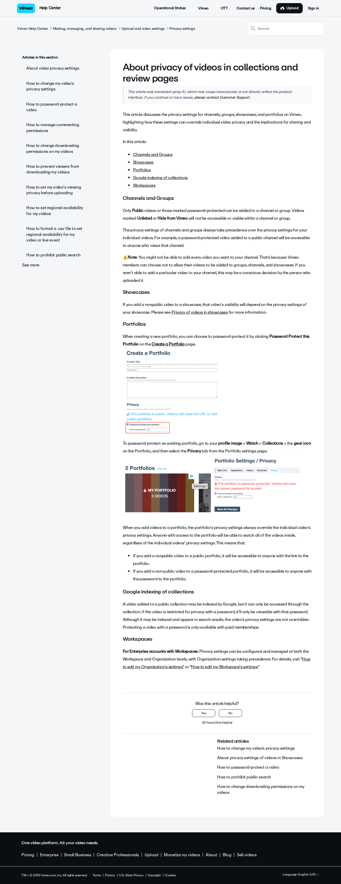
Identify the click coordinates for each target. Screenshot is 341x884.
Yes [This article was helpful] (203, 713)
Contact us (246, 8)
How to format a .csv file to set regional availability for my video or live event (54, 234)
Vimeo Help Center (32, 29)
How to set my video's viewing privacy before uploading (53, 190)
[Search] (285, 28)
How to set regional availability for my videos (54, 210)
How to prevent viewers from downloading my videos (52, 169)
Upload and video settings (143, 29)
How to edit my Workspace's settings (224, 666)
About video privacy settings (52, 68)
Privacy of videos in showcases (200, 312)
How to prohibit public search (53, 255)
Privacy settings (182, 29)
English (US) (309, 875)
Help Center (50, 8)
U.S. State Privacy (131, 875)
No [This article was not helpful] (230, 713)
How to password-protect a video (51, 107)
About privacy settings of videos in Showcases (259, 757)
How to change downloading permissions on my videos (52, 148)
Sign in (313, 8)
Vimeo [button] (200, 8)
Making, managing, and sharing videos (84, 29)
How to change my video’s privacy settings (50, 86)
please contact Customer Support (221, 97)
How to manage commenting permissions (52, 127)
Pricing (265, 8)
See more (30, 265)
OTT (221, 8)
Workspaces (144, 185)
